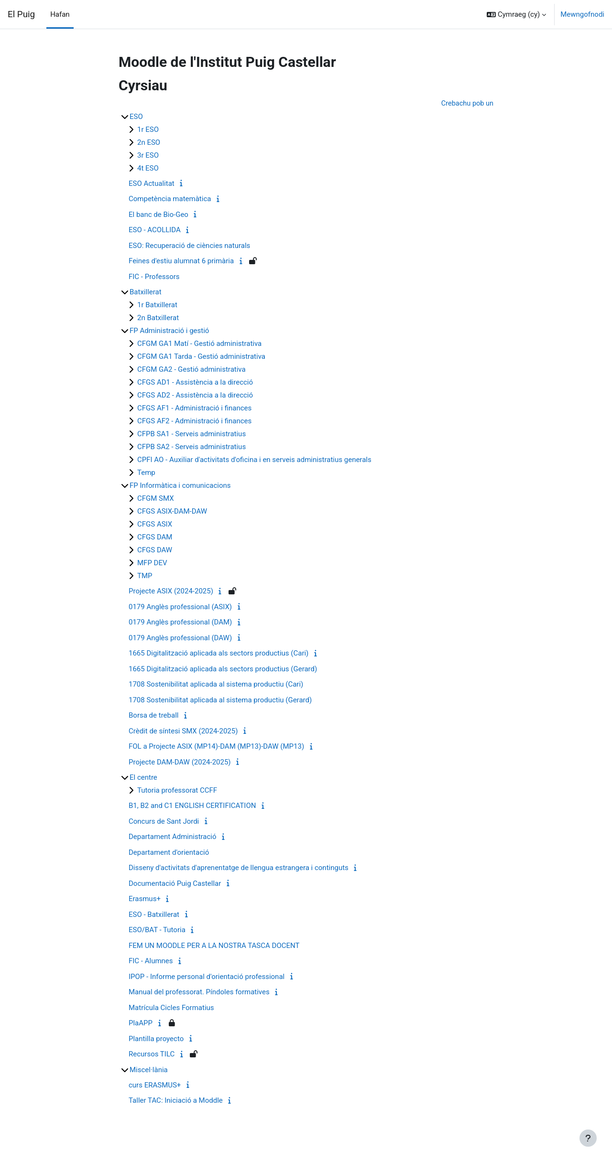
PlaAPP (141, 1023)
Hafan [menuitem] (60, 14)
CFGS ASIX (154, 524)
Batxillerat (146, 292)
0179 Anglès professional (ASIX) (180, 607)
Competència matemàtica (170, 199)
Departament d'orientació (169, 853)
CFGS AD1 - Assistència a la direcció (195, 382)
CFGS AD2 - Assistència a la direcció (195, 395)
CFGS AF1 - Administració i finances (194, 408)
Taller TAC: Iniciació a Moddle (176, 1101)
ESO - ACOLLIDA (155, 230)
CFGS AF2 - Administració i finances (194, 421)
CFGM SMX (155, 499)
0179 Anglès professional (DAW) (180, 638)
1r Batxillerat (157, 305)
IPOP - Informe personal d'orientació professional (206, 977)
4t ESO (148, 168)
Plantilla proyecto (156, 1039)
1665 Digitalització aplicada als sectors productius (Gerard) (223, 669)
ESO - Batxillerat (154, 915)
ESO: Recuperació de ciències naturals (189, 246)
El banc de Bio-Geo (158, 215)
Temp (146, 473)
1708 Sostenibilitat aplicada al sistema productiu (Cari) (216, 684)
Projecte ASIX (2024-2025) (171, 591)
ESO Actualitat (152, 184)
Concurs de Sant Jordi (164, 822)
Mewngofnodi (582, 14)
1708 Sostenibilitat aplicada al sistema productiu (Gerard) (220, 700)
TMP (145, 576)
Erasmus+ (145, 899)
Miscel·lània (149, 1070)
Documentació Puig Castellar (175, 884)
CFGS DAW (154, 550)
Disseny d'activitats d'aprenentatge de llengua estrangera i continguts (239, 868)
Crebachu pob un (466, 103)
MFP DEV (152, 563)
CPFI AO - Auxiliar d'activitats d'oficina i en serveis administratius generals (254, 460)
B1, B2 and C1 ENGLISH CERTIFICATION (192, 806)
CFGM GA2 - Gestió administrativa (191, 370)
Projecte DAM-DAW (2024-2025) (180, 762)
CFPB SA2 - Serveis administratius (191, 447)
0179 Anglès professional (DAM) (180, 622)
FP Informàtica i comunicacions (180, 486)
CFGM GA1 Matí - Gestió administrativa (199, 344)
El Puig (21, 14)
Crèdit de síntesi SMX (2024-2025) (183, 731)
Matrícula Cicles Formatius (171, 1008)
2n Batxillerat (158, 318)
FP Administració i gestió (169, 331)
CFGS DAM (154, 537)
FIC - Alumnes (151, 961)
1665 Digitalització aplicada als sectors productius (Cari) (218, 653)
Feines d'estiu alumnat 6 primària (181, 261)
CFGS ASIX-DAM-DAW (172, 511)
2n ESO (148, 143)
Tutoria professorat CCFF (177, 790)
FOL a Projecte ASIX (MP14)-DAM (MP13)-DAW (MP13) (216, 746)
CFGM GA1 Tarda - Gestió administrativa (201, 357)
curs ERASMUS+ (155, 1085)
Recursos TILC (152, 1054)
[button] (516, 14)
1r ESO (148, 130)
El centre (143, 778)
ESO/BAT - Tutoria (157, 930)
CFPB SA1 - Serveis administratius (191, 434)
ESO (136, 117)
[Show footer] (588, 1138)
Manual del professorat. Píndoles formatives (199, 992)
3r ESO (148, 155)
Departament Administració (173, 837)
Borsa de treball (153, 715)
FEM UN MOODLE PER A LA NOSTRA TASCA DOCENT (214, 946)
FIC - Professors (154, 277)
